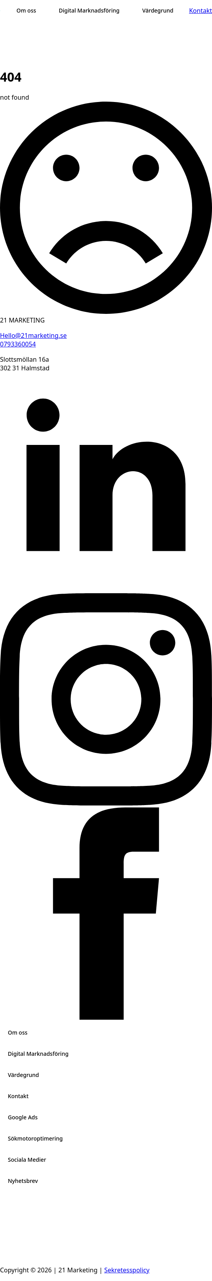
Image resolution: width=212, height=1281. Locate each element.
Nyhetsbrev (23, 1180)
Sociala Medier (27, 1159)
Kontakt (18, 1096)
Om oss (17, 1032)
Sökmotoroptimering (35, 1138)
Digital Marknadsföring (38, 1053)
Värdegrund (23, 1075)
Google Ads (23, 1117)
